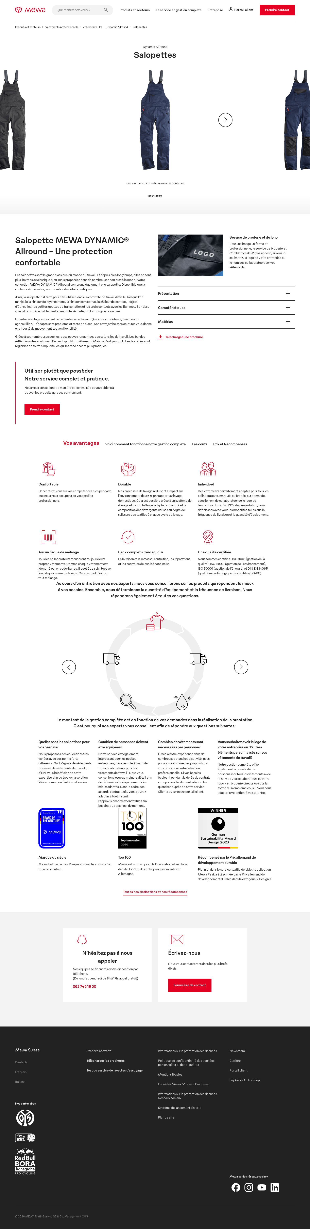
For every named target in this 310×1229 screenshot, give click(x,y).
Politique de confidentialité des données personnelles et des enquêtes (186, 1063)
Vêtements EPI (92, 27)
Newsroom (237, 1051)
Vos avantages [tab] (81, 442)
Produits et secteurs (27, 27)
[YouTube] (261, 1187)
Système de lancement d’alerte (180, 1108)
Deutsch (21, 1062)
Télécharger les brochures (106, 1061)
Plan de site (166, 1117)
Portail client (238, 1070)
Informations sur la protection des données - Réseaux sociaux (188, 1096)
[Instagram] (248, 1187)
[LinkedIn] (274, 1187)
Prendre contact (277, 10)
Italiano (20, 1082)
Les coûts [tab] (199, 443)
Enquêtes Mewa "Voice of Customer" (184, 1084)
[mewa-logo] (30, 10)
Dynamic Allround (117, 27)
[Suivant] (225, 120)
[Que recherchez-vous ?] (82, 10)
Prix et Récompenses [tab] (230, 443)
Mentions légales (170, 1074)
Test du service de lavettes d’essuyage (115, 1070)
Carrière (235, 1061)
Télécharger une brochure (179, 337)
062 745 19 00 (84, 986)
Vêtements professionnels (61, 27)
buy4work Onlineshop (244, 1080)
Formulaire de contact (190, 985)
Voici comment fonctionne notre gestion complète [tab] (145, 443)
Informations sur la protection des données (187, 1051)
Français (21, 1072)
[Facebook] (235, 1187)
